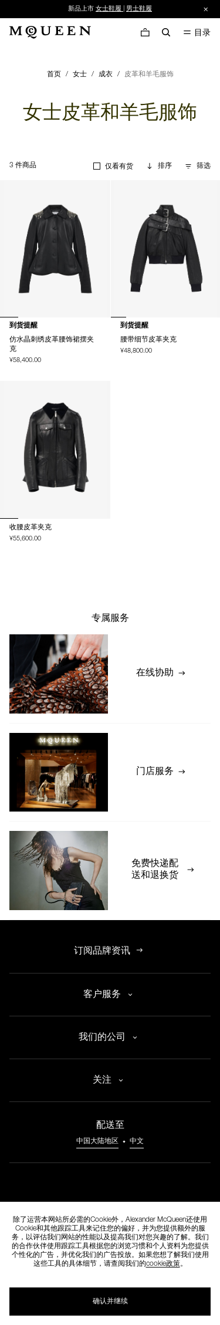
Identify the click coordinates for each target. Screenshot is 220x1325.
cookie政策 (163, 1263)
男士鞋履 (139, 9)
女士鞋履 (108, 9)
